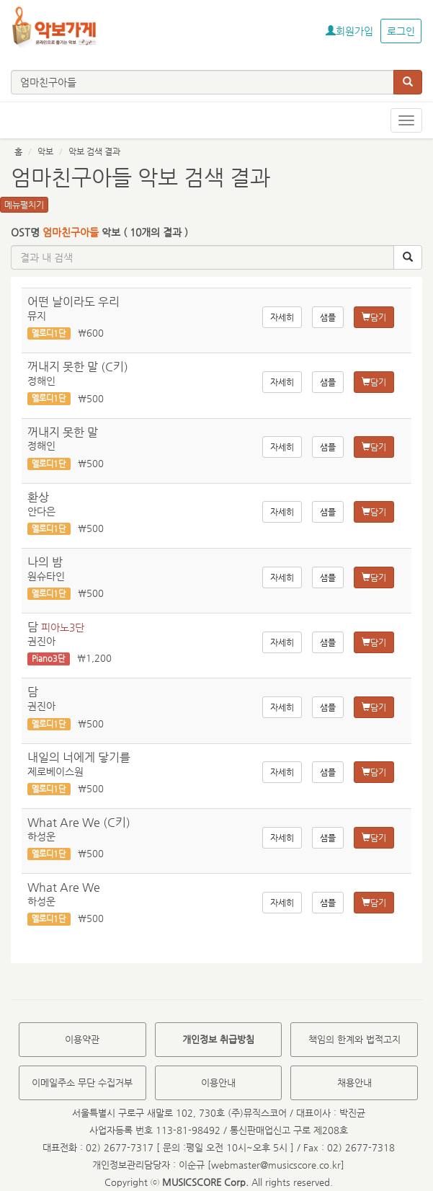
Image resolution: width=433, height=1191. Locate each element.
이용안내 (218, 1082)
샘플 (328, 317)
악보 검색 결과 (94, 151)
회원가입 (349, 31)
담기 (374, 317)
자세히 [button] (282, 317)
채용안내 (354, 1082)
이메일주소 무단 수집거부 (82, 1082)
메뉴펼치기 (24, 205)
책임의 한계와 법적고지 (354, 1039)
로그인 (401, 31)
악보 (45, 151)
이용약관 (82, 1039)
